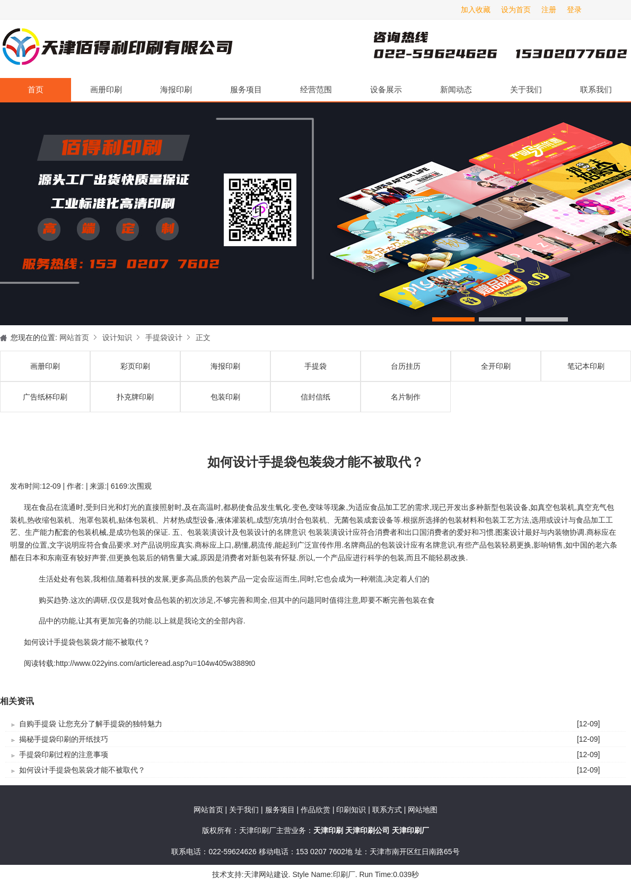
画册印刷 (106, 89)
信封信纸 (315, 397)
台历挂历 (405, 366)
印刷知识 (352, 809)
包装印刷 (225, 397)
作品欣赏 (316, 809)
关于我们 (526, 89)
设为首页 (516, 9)
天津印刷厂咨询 (482, 49)
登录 (574, 9)
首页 (35, 89)
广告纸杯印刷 (45, 397)
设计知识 (117, 337)
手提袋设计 (163, 337)
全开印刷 (496, 366)
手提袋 (315, 366)
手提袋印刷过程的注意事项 (63, 754)
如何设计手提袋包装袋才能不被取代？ (82, 770)
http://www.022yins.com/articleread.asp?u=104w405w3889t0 (155, 663)
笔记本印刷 (585, 366)
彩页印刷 (135, 366)
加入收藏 (475, 9)
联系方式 (387, 809)
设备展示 (386, 89)
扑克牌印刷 (135, 397)
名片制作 (405, 397)
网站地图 (422, 809)
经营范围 (316, 89)
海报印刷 (176, 89)
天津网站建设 (266, 874)
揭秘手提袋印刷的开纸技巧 (63, 739)
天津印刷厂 (116, 49)
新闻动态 (456, 89)
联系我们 (596, 89)
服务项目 (246, 89)
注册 (548, 9)
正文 (203, 337)
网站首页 (74, 337)
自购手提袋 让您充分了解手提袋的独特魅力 (90, 723)
